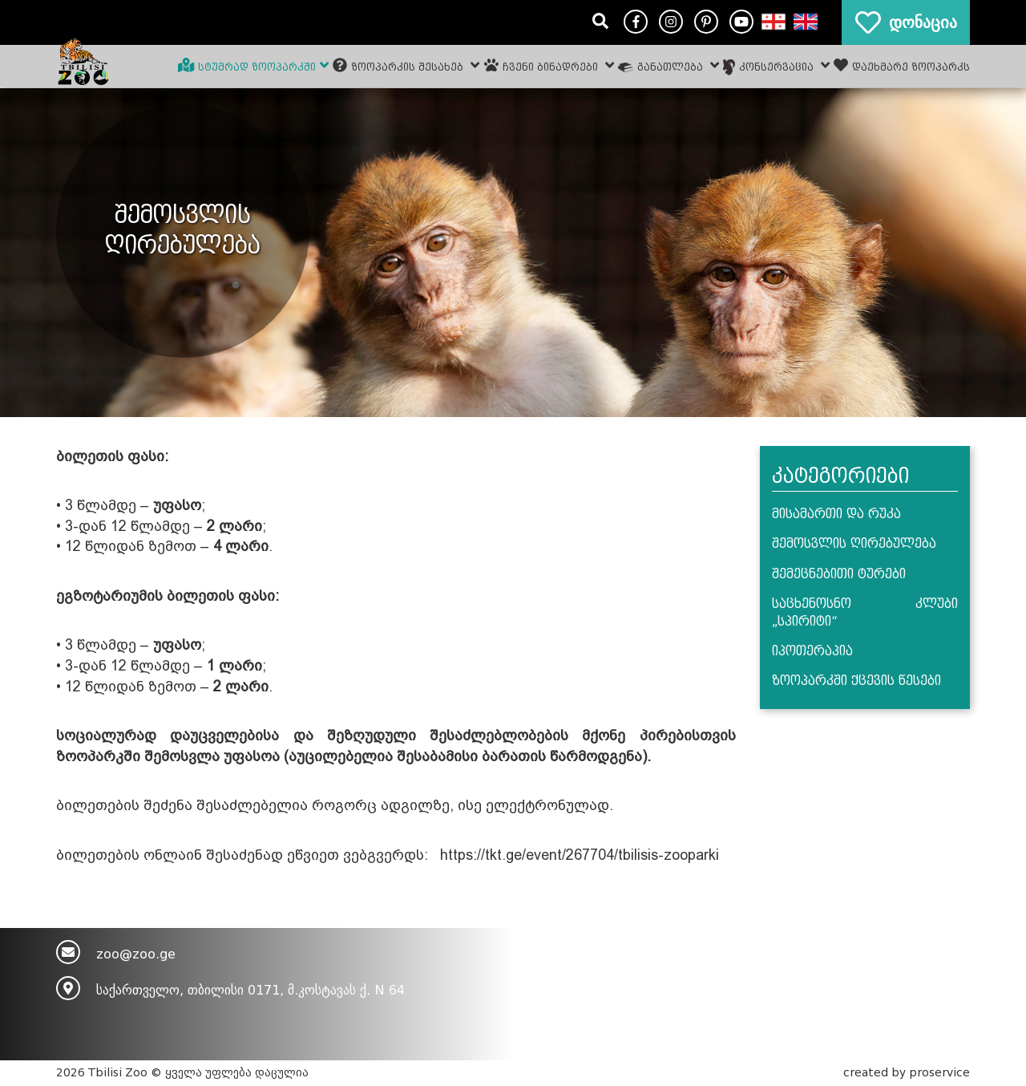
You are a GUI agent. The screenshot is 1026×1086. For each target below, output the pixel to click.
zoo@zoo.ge (136, 954)
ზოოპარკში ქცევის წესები (856, 681)
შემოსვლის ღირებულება (854, 544)
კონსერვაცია (776, 66)
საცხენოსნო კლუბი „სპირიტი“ (865, 612)
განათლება (668, 65)
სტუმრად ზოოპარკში (253, 65)
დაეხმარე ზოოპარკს (902, 65)
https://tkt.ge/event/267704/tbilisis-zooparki (579, 854)
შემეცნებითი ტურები (839, 574)
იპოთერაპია (812, 651)
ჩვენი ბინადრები (549, 65)
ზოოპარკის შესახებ (406, 65)
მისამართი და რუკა (836, 514)
